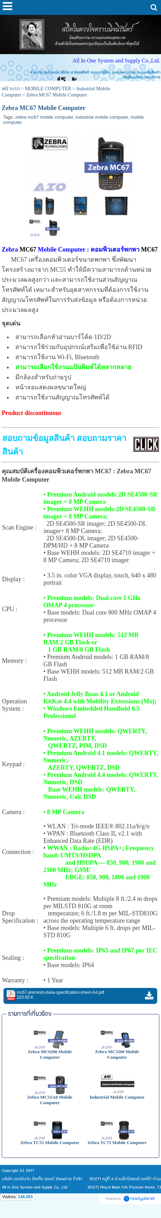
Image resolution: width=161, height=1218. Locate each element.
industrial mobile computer (102, 117)
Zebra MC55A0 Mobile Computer (50, 1099)
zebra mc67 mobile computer (44, 117)
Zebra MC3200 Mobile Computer (117, 1054)
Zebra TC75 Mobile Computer (117, 1142)
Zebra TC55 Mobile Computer (49, 1142)
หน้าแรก (11, 88)
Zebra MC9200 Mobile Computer (50, 1054)
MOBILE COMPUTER (48, 88)
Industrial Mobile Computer (117, 1097)
